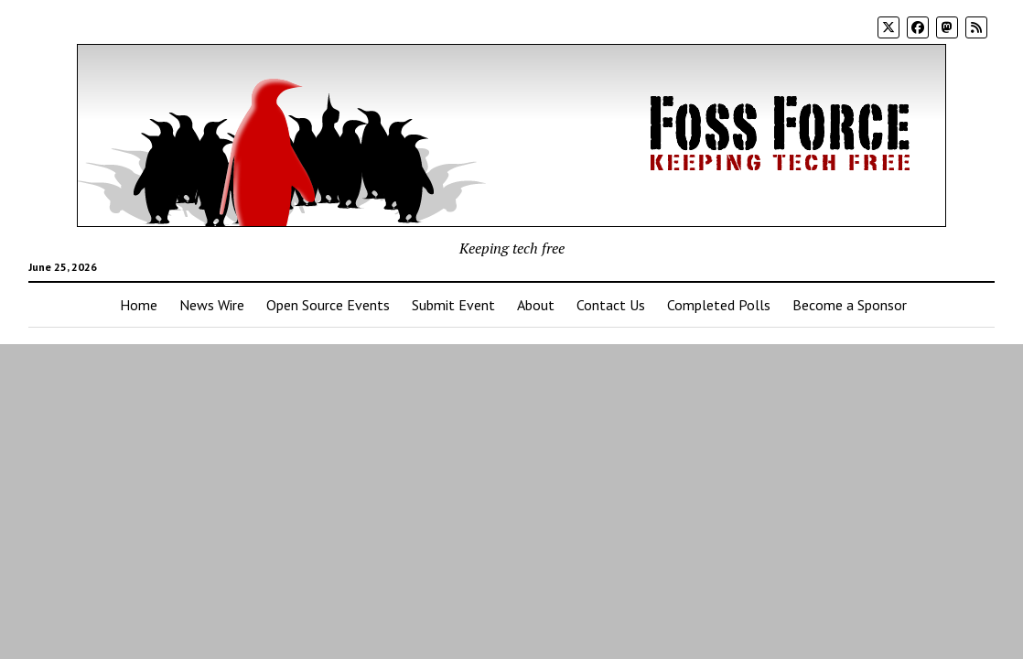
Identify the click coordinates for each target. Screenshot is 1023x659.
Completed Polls (718, 305)
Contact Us (610, 305)
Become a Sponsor (849, 305)
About (536, 305)
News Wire (211, 305)
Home (138, 305)
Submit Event (453, 305)
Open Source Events (328, 305)
